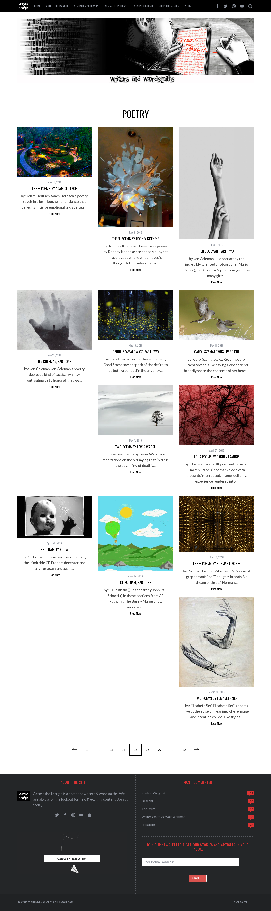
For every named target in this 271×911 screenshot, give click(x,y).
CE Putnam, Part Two (54, 549)
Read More (54, 213)
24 (123, 749)
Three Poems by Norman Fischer (217, 563)
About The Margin (57, 6)
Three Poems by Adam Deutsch (54, 188)
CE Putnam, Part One (135, 582)
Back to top (244, 902)
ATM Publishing (143, 6)
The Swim (148, 809)
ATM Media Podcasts (86, 6)
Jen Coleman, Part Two (216, 251)
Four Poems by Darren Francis (217, 456)
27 (160, 749)
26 (147, 749)
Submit (189, 6)
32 (184, 749)
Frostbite (148, 824)
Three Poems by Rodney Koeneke (135, 238)
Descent (147, 801)
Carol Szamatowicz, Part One (216, 351)
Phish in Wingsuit (153, 793)
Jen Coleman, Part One (54, 361)
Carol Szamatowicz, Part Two (135, 351)
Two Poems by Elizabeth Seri (216, 698)
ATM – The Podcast (116, 6)
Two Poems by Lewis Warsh (135, 446)
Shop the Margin (169, 6)
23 (111, 749)
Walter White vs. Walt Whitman (163, 817)
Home (37, 6)
